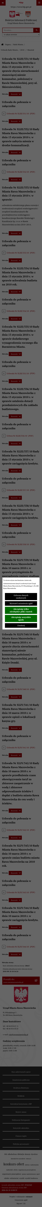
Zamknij (21, 625)
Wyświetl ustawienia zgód (21, 603)
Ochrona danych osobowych (21, 596)
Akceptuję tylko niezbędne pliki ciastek (21, 610)
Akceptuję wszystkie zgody (21, 618)
